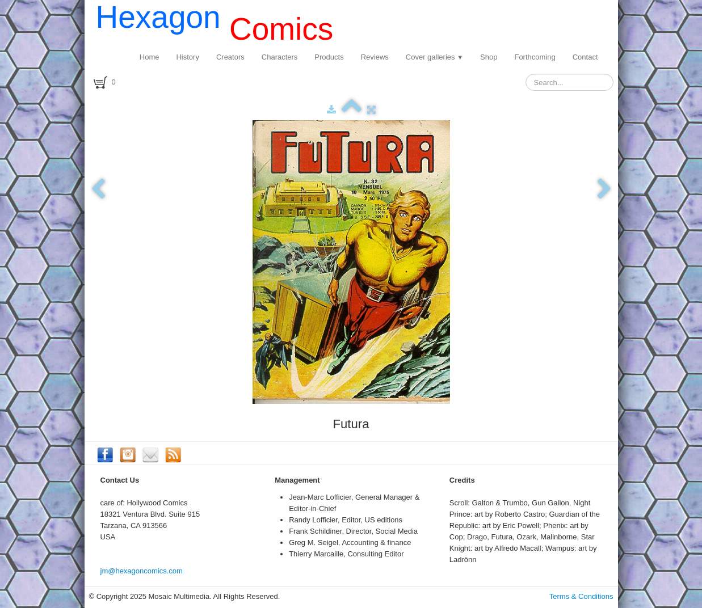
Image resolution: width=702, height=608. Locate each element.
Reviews (375, 57)
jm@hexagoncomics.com (141, 571)
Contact (585, 57)
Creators (230, 57)
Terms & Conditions (581, 596)
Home (149, 57)
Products (328, 57)
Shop (488, 57)
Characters (280, 57)
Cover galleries (434, 57)
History (187, 57)
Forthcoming (534, 57)
